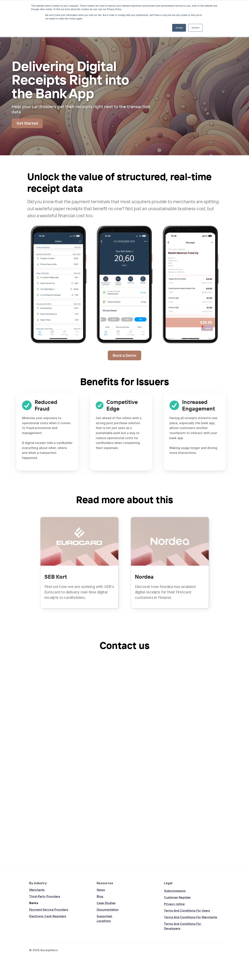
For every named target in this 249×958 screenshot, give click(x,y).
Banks (33, 903)
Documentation (108, 909)
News (101, 890)
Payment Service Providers (48, 909)
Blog (100, 896)
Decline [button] (195, 27)
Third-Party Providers (44, 896)
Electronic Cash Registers (47, 916)
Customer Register (177, 897)
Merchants (37, 890)
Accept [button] (179, 27)
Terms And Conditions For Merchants (190, 917)
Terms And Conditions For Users (187, 910)
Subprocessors (175, 891)
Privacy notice (174, 904)
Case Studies (106, 903)
